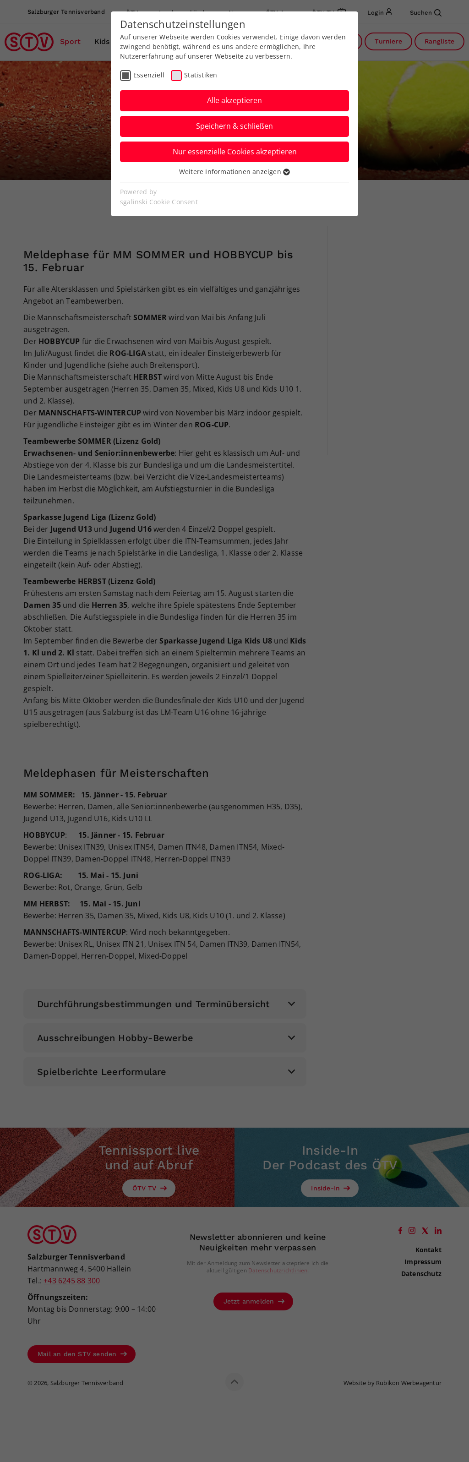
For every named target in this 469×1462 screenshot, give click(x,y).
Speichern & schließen (234, 126)
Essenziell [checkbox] (148, 75)
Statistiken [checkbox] (200, 75)
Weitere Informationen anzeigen (234, 171)
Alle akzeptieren (234, 100)
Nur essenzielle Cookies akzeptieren (235, 152)
